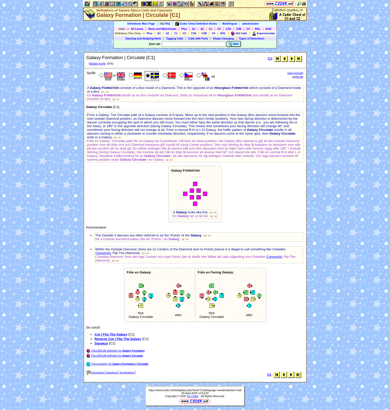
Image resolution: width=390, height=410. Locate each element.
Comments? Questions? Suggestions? (111, 372)
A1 (193, 28)
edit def (297, 76)
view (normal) (295, 73)
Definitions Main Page (141, 23)
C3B (238, 28)
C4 (248, 28)
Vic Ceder (192, 396)
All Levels (137, 28)
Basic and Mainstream (162, 28)
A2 (202, 28)
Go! (233, 44)
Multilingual (229, 23)
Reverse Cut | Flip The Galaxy (118, 339)
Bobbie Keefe (97, 63)
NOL (258, 28)
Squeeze (101, 343)
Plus (184, 28)
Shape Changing (223, 38)
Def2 (268, 28)
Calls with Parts (198, 38)
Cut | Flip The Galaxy (111, 334)
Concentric (103, 253)
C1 (210, 28)
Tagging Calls (174, 38)
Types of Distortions (251, 38)
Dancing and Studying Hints (143, 38)
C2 (219, 28)
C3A (228, 28)
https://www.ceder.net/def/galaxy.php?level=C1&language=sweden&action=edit (194, 390)
